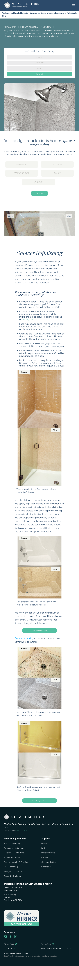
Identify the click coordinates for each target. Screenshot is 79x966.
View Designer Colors (39, 630)
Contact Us (46, 867)
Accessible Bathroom (13, 876)
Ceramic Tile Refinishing (14, 853)
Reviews (44, 857)
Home (44, 843)
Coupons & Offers (48, 862)
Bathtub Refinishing (12, 843)
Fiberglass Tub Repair (13, 871)
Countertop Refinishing (13, 848)
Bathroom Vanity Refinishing (16, 862)
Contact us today (24, 638)
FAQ (43, 848)
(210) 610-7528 (21, 831)
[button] (73, 5)
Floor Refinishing (11, 867)
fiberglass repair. (32, 319)
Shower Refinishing (12, 857)
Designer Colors (48, 853)
